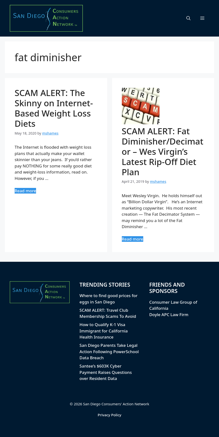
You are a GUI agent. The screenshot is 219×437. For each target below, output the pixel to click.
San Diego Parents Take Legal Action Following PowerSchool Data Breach (109, 351)
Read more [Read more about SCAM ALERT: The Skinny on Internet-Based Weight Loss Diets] (25, 191)
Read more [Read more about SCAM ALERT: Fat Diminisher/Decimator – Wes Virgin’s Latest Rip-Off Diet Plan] (132, 239)
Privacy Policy (109, 414)
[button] (188, 18)
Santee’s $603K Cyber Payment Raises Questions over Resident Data (105, 372)
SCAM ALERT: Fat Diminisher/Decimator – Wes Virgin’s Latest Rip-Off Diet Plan (162, 151)
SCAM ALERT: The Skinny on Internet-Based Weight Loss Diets (54, 108)
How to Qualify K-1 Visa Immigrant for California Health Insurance (103, 331)
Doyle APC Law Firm (169, 314)
